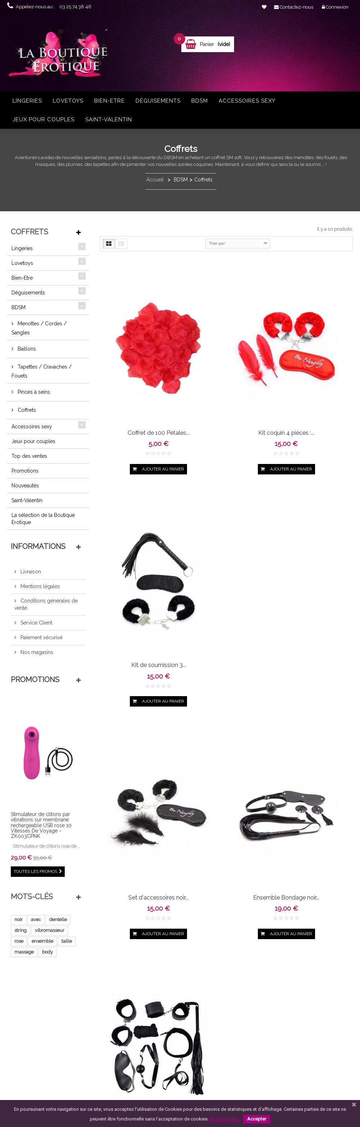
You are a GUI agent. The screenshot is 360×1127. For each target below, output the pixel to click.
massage (24, 952)
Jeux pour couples (43, 119)
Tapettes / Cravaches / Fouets (42, 371)
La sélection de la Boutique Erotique (43, 518)
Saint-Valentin (108, 119)
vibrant (215, 1046)
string (20, 930)
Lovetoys (68, 101)
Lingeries (27, 101)
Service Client (35, 623)
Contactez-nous (34, 1012)
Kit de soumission (225, 726)
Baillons (26, 349)
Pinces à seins (33, 392)
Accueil (155, 179)
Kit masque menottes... (138, 909)
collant (197, 1046)
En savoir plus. (225, 1119)
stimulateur (219, 1059)
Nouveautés (25, 485)
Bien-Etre (109, 101)
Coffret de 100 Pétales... (138, 376)
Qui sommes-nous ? (38, 1077)
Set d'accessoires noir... (138, 551)
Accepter (256, 1119)
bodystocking (204, 1052)
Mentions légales (39, 586)
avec (36, 919)
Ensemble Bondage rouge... (138, 730)
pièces (213, 1039)
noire (227, 1052)
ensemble (42, 941)
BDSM (199, 101)
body (47, 952)
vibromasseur (49, 930)
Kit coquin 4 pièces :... (225, 376)
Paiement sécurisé (41, 637)
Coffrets (26, 410)
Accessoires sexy (247, 101)
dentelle (58, 919)
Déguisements (158, 101)
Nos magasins (36, 652)
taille (66, 941)
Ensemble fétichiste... (312, 726)
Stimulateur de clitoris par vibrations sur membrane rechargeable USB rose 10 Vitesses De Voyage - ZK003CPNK (41, 825)
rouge (196, 1039)
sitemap (27, 1086)
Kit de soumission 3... (312, 376)
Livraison (30, 571)
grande (230, 1039)
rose (18, 941)
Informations (38, 546)
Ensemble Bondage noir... (225, 551)
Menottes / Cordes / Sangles (39, 328)
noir (18, 919)
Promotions (25, 471)
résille (233, 1032)
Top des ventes (29, 456)
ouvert (197, 1059)
